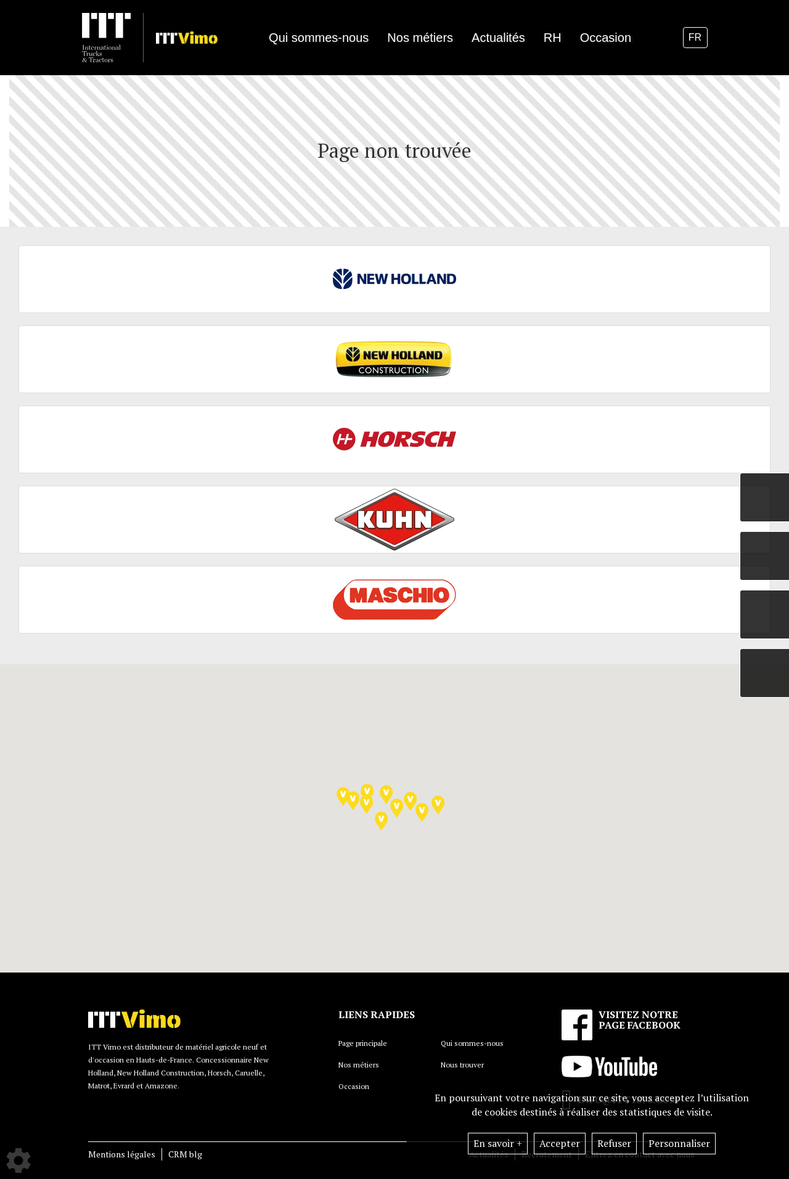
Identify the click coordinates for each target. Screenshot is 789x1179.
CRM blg (185, 1154)
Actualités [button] (498, 37)
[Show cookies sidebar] (18, 1160)
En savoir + (497, 1143)
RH (553, 37)
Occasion (605, 37)
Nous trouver (462, 1064)
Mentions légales (121, 1154)
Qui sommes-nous (472, 1043)
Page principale (362, 1043)
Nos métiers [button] (420, 37)
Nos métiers (358, 1064)
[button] (386, 794)
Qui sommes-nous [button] (319, 37)
